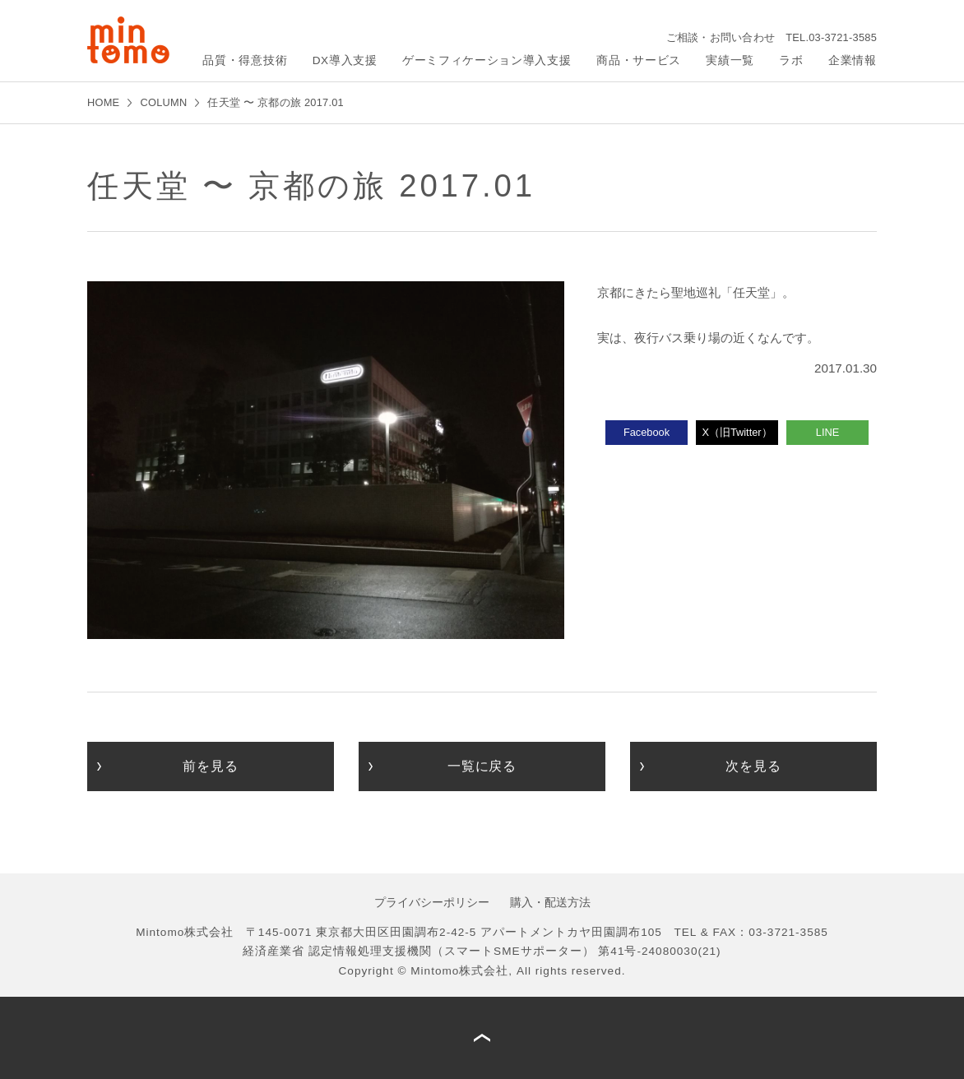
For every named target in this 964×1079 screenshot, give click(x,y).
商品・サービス (638, 60)
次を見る (753, 766)
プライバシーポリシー (431, 902)
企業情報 (852, 60)
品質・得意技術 (244, 60)
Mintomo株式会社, (461, 971)
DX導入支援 (345, 60)
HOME (103, 102)
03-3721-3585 (843, 37)
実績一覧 (730, 60)
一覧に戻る (482, 766)
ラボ (791, 60)
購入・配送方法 (550, 902)
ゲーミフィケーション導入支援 (487, 60)
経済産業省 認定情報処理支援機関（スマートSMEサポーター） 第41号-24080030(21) (482, 951)
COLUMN (163, 102)
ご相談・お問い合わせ (721, 37)
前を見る (210, 766)
